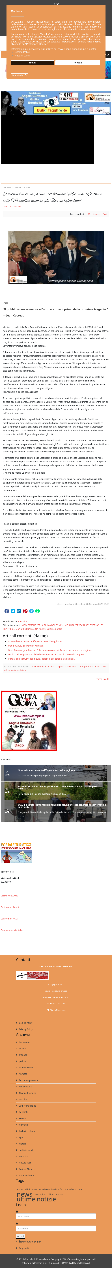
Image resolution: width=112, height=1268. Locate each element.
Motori (22, 1143)
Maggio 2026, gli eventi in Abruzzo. (25, 645)
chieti (27, 1189)
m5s (60, 1189)
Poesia (22, 1118)
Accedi (20, 1236)
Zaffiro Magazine (27, 1105)
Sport (21, 1137)
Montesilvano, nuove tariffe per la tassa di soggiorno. (35, 641)
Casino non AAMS (9, 895)
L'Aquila (22, 1099)
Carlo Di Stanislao (12, 206)
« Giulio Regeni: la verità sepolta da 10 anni (54, 666)
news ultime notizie (44, 1194)
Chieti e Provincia (27, 1092)
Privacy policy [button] (22, 55)
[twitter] (57, 4)
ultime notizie (55, 628)
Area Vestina (25, 1086)
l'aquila (54, 1189)
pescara (59, 1194)
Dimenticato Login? (29, 1241)
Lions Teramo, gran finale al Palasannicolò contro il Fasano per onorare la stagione (50, 650)
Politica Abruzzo (26, 1169)
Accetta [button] (78, 62)
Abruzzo (22, 1073)
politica (22, 1061)
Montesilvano (25, 1067)
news (42, 628)
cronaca (22, 1054)
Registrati (23, 1248)
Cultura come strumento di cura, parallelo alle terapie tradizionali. (41, 658)
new (80, 1189)
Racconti (23, 1111)
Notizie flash (25, 1162)
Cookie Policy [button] (22, 52)
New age (23, 1124)
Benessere (24, 1042)
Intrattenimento (26, 1175)
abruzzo (20, 1189)
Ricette (22, 1048)
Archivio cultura (26, 1131)
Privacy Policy (25, 1029)
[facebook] (54, 4)
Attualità (22, 621)
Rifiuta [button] (32, 62)
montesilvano (70, 1189)
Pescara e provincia (28, 1080)
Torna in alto (103, 678)
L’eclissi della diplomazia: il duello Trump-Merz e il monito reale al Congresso (46, 654)
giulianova (46, 1189)
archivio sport (25, 1150)
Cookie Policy (25, 1022)
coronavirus (36, 1189)
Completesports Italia (12, 930)
